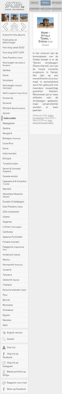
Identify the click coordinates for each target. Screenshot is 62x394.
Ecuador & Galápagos (13, 201)
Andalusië (11, 254)
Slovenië (7, 103)
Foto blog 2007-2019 (13, 52)
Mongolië (7, 133)
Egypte (6, 315)
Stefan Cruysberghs (43, 116)
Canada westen (10, 176)
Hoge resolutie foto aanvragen (43, 121)
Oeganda (7, 221)
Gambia (6, 70)
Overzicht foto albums (14, 34)
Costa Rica (8, 143)
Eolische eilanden (14, 290)
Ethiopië (14, 108)
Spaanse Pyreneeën (12, 237)
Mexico (6, 259)
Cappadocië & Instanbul (15, 182)
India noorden (10, 153)
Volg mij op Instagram (10, 364)
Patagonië (13, 248)
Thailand (7, 284)
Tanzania (7, 274)
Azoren (6, 113)
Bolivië (6, 300)
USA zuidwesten (11, 211)
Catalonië (11, 279)
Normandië (13, 264)
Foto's (45, 3)
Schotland (8, 80)
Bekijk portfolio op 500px (14, 373)
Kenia (5, 75)
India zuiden (10, 118)
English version (12, 333)
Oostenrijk (8, 98)
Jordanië (7, 269)
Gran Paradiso (13, 57)
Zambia (6, 128)
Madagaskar (9, 123)
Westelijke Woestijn (13, 195)
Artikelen (57, 3)
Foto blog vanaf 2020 (13, 47)
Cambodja (8, 231)
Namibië (7, 189)
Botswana (8, 305)
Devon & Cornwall (12, 169)
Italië (15, 93)
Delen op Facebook (14, 389)
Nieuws (34, 3)
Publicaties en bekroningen (10, 41)
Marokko (7, 320)
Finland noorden (11, 242)
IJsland (6, 216)
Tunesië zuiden (10, 163)
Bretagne (12, 138)
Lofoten (12, 226)
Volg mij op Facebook (10, 355)
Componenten (34, 9)
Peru (5, 295)
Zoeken (8, 339)
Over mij (8, 348)
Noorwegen (14, 63)
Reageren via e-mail (14, 383)
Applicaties (45, 9)
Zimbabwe (8, 310)
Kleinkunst (56, 9)
